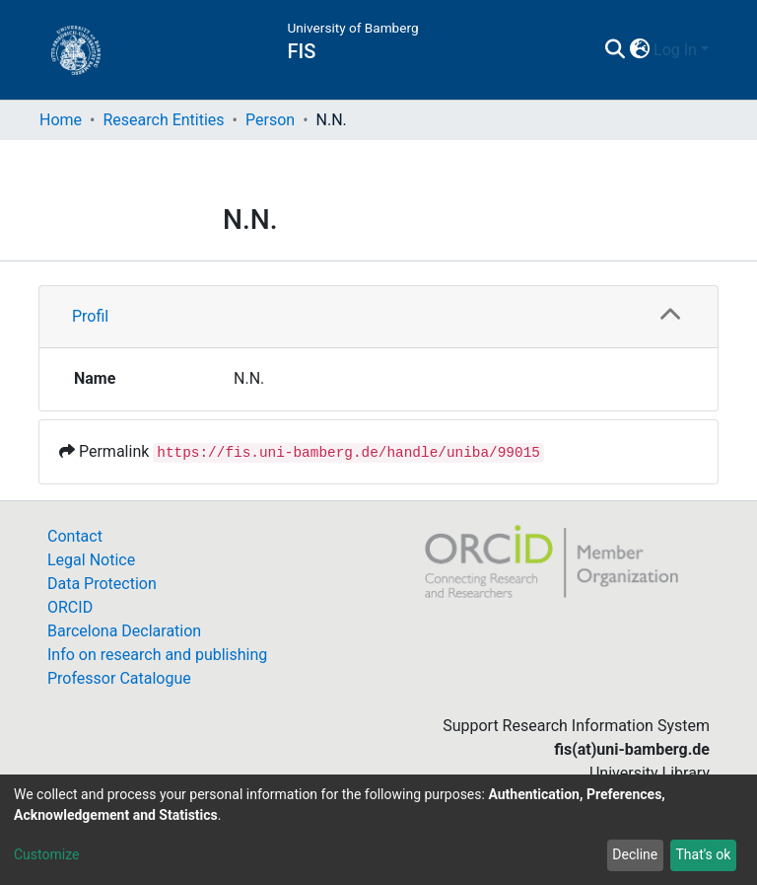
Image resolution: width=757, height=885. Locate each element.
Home (60, 120)
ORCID (70, 607)
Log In (675, 49)
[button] (639, 50)
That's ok (702, 854)
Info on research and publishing (157, 654)
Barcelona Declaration (124, 631)
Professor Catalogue (119, 678)
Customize (46, 854)
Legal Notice (91, 560)
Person (270, 120)
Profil (90, 316)
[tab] (378, 317)
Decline (634, 854)
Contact (75, 536)
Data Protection (102, 583)
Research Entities (163, 120)
